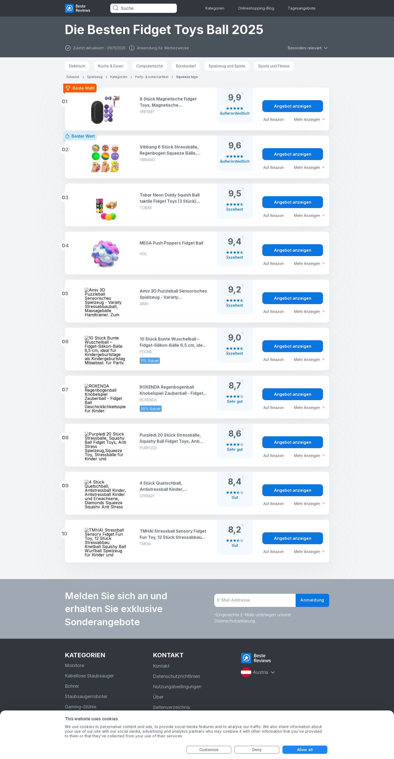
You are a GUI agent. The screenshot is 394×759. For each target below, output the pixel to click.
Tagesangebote (302, 8)
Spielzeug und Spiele (227, 66)
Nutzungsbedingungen (177, 686)
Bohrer (72, 686)
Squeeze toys (187, 77)
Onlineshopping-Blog (256, 8)
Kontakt (161, 666)
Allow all (305, 749)
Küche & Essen (110, 66)
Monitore (74, 665)
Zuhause (72, 77)
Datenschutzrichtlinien (176, 676)
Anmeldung (312, 600)
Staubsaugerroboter (86, 696)
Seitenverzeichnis (171, 707)
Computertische (149, 66)
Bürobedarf (186, 66)
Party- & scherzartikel (151, 77)
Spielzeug (95, 77)
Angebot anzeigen (292, 106)
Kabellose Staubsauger (89, 675)
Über (158, 697)
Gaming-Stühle (80, 706)
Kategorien (215, 8)
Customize (209, 749)
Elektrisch (77, 66)
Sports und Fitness (274, 66)
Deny (257, 749)
